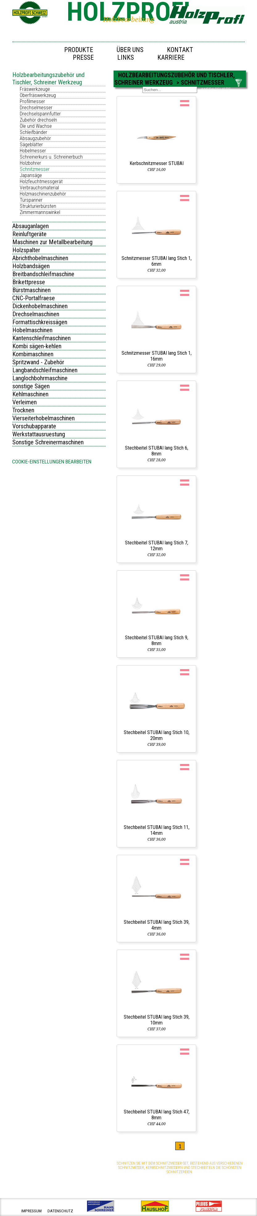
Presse (83, 57)
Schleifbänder (33, 132)
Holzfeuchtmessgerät (41, 181)
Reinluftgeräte (29, 234)
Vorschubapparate (34, 426)
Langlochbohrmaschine (40, 378)
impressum (31, 1211)
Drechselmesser (36, 108)
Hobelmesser (33, 151)
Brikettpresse (28, 282)
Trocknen (23, 410)
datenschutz (60, 1211)
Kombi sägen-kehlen (36, 346)
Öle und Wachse (36, 126)
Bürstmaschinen (31, 290)
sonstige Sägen (31, 386)
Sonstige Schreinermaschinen (48, 442)
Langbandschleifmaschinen (44, 370)
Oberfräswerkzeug (38, 95)
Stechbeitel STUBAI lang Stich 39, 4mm (156, 925)
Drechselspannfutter (40, 114)
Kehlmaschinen (30, 394)
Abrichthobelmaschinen (40, 258)
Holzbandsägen (31, 266)
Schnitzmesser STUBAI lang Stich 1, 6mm (157, 261)
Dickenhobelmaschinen (40, 306)
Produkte (78, 50)
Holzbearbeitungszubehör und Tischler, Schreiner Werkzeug (48, 78)
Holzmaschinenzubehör (43, 194)
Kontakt (180, 50)
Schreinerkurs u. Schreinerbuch (51, 157)
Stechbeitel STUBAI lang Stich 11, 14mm (156, 830)
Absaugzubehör (35, 138)
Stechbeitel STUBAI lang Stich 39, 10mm (156, 1020)
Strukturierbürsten (38, 206)
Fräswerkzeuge (35, 89)
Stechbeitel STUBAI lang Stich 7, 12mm (156, 545)
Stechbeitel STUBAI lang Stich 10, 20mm (156, 735)
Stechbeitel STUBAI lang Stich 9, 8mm (156, 640)
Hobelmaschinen (32, 330)
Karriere (170, 57)
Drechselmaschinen (35, 314)
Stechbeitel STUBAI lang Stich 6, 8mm (156, 451)
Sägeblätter (31, 144)
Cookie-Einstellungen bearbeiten (51, 462)
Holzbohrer (30, 163)
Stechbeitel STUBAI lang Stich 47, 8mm (156, 1115)
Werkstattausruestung (38, 434)
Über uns (130, 50)
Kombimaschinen (32, 354)
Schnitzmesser (35, 169)
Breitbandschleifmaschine (43, 274)
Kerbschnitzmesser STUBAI (157, 163)
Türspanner (31, 200)
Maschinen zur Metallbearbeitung (52, 242)
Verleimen (24, 402)
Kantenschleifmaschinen (41, 338)
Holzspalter (26, 250)
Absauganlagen (30, 226)
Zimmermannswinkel (40, 212)
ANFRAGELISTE (216, 90)
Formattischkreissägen (39, 322)
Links (125, 57)
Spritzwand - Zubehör (38, 362)
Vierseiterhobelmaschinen (43, 418)
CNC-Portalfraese (33, 298)
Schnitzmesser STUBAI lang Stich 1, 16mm (157, 356)
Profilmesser (32, 101)
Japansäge (31, 175)
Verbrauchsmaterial (39, 188)
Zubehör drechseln (38, 120)
